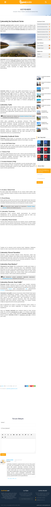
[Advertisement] (18, 79)
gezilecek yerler (39, 505)
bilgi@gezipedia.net (41, 499)
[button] (2, 434)
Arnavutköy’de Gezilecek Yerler (45, 129)
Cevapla (10, 478)
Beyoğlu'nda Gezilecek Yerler (45, 123)
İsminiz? (3, 422)
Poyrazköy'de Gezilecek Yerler (45, 117)
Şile (26, 288)
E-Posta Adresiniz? (5, 428)
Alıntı (14, 478)
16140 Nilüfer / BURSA (41, 497)
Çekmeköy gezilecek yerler (11, 388)
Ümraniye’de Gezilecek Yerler (45, 111)
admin (2, 386)
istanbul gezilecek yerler (46, 505)
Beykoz (10, 288)
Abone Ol (40, 182)
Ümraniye (2, 290)
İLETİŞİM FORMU (26, 498)
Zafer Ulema (9, 460)
